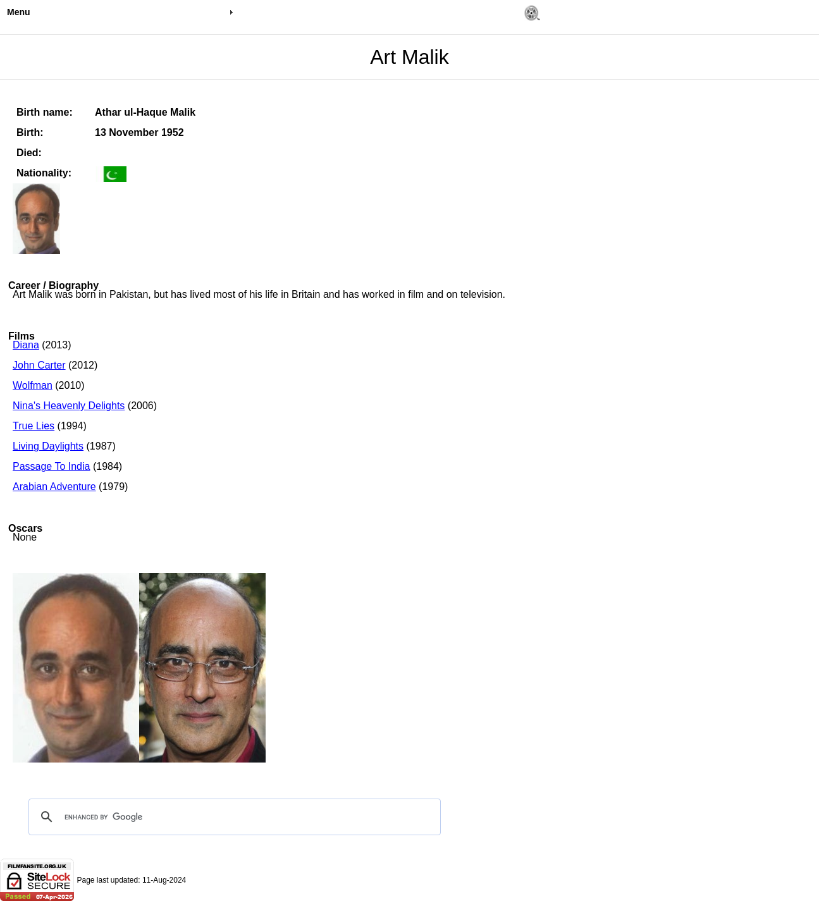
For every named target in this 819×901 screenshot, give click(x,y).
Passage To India (51, 466)
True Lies (33, 425)
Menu (18, 12)
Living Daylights (48, 446)
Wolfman (32, 385)
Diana (26, 345)
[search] (233, 816)
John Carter (39, 365)
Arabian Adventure (54, 486)
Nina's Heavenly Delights (69, 405)
